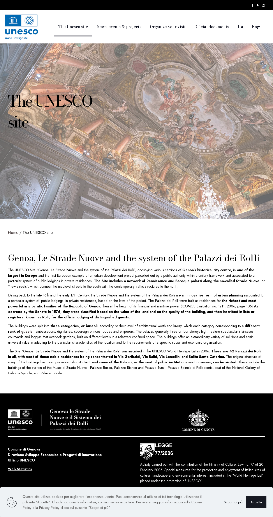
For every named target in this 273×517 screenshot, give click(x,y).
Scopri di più (233, 502)
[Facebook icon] (252, 5)
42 (231, 351)
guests (26, 331)
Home (13, 232)
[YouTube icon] (258, 5)
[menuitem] (89, 23)
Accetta (256, 502)
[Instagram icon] (263, 5)
